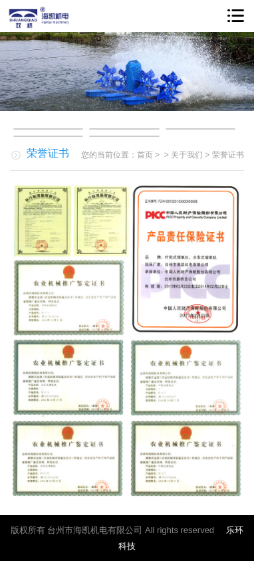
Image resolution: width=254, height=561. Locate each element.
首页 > (149, 155)
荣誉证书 (228, 155)
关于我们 (187, 155)
